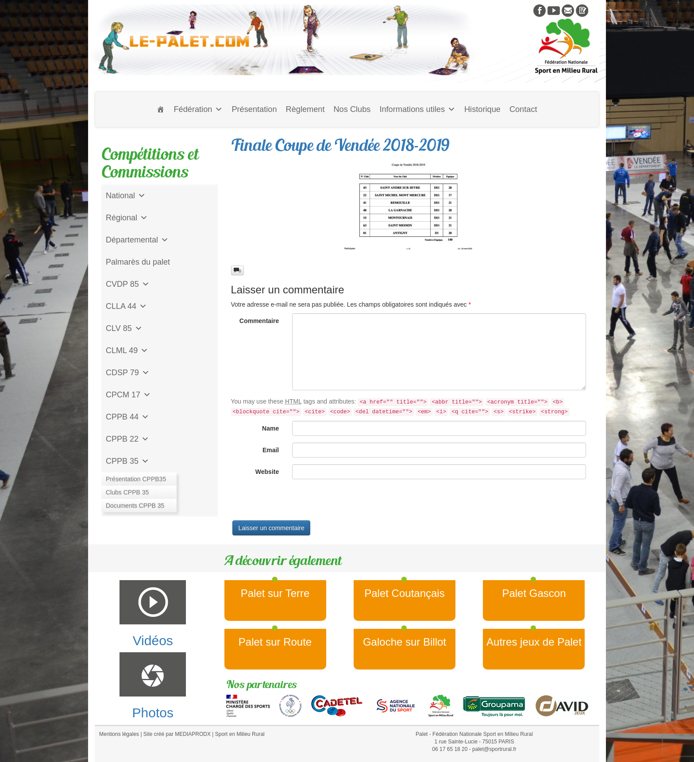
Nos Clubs (351, 109)
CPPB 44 (127, 417)
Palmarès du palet (138, 262)
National (126, 196)
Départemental (137, 240)
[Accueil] (160, 109)
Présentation (254, 109)
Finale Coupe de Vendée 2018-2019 (340, 145)
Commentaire (259, 320)
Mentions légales (119, 734)
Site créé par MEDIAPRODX (177, 734)
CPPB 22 (127, 439)
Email (270, 450)
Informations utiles (417, 109)
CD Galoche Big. (135, 505)
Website (267, 471)
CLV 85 (124, 328)
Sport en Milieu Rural (240, 734)
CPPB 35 (127, 461)
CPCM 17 (128, 395)
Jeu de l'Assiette (135, 483)
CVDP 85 (128, 284)
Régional (127, 218)
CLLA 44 (126, 306)
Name (270, 428)
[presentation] (298, 503)
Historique (482, 109)
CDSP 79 (128, 373)
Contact (523, 109)
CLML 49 (127, 350)
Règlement (305, 109)
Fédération (198, 109)
